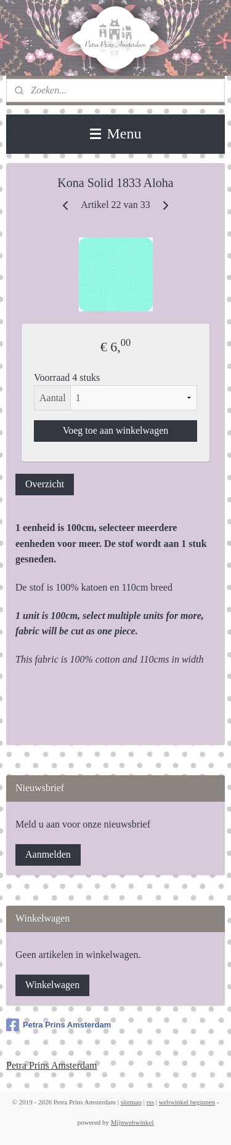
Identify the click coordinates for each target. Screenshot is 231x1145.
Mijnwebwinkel (132, 1122)
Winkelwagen (52, 984)
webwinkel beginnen (187, 1102)
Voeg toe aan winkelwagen (116, 430)
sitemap (131, 1102)
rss (150, 1102)
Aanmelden (48, 854)
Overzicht (44, 484)
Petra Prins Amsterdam (58, 1025)
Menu (116, 134)
